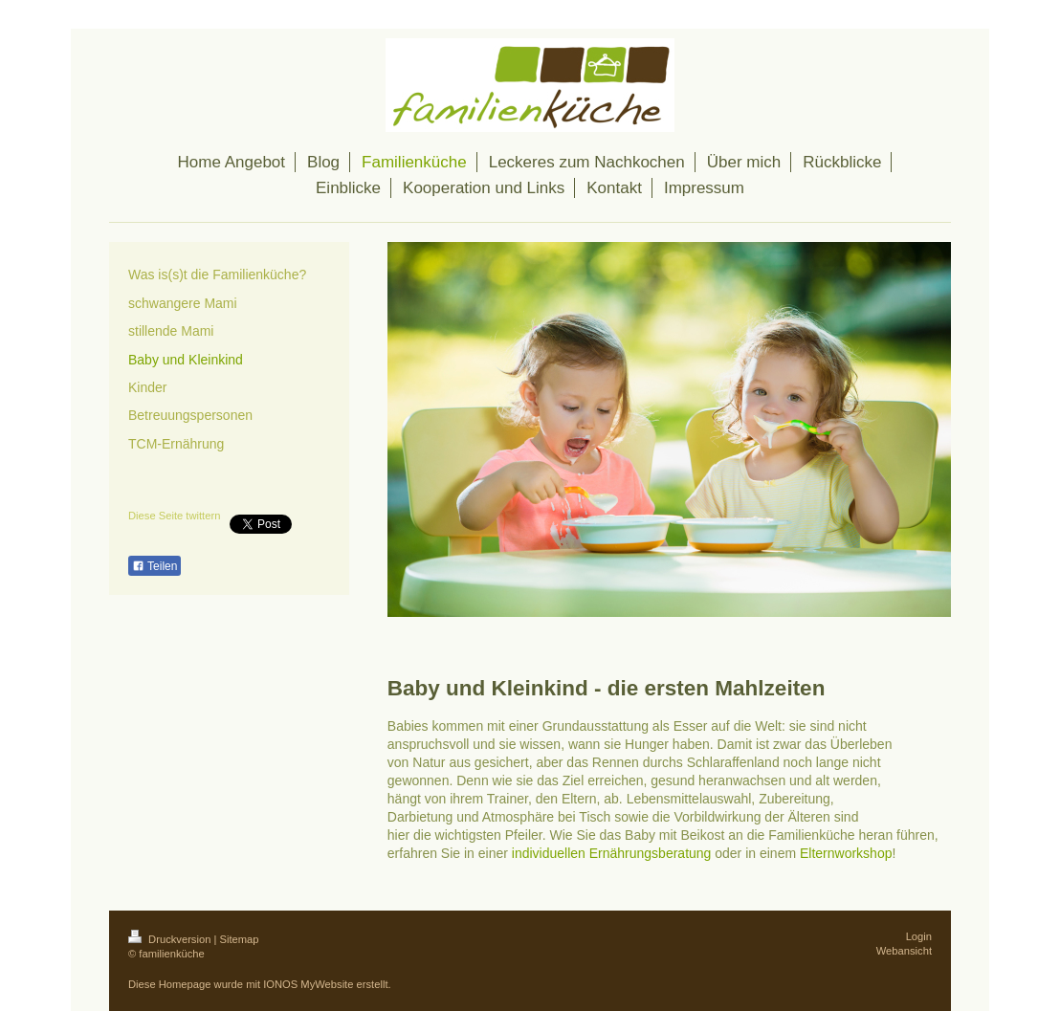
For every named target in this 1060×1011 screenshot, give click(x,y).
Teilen (154, 566)
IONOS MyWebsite (308, 984)
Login (919, 936)
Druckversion (171, 939)
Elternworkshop (846, 853)
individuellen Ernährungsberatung (612, 853)
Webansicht (904, 950)
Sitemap (239, 939)
